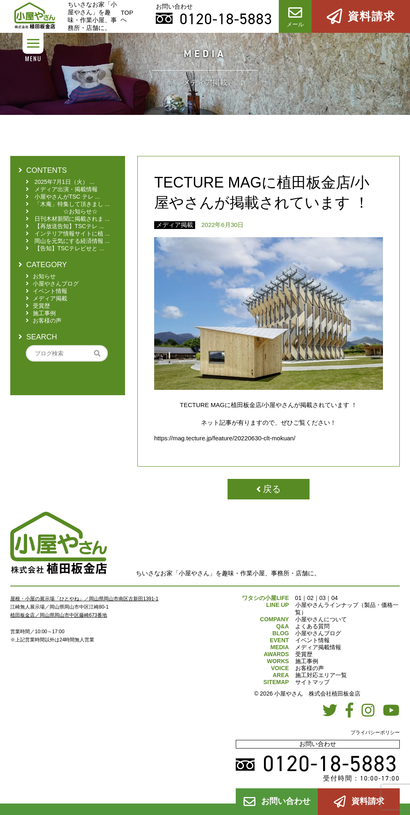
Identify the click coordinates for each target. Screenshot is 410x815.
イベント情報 (312, 640)
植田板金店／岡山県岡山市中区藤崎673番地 (58, 615)
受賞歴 (303, 654)
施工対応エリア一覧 (321, 675)
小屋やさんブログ (318, 633)
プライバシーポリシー (375, 732)
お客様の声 (309, 668)
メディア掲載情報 (318, 647)
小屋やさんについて (321, 619)
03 (322, 598)
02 (310, 598)
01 (298, 598)
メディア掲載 (174, 224)
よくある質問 (312, 626)
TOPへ (127, 16)
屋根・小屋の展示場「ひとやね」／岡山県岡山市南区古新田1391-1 (84, 599)
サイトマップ (312, 682)
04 (334, 598)
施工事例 (306, 661)
